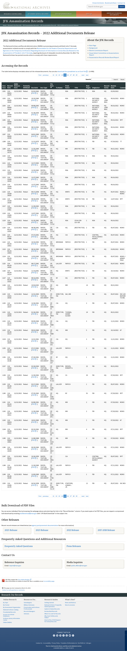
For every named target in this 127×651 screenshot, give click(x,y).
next (83, 75)
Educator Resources (63, 14)
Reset (122, 79)
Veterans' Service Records (38, 14)
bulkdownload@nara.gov (28, 513)
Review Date (113, 87)
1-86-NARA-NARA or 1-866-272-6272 (63, 648)
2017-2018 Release (106, 530)
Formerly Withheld (26, 87)
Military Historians (29, 605)
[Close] (124, 632)
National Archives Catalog (10, 610)
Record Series (106, 87)
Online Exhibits (7, 622)
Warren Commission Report (98, 50)
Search (122, 6)
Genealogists (28, 602)
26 (68, 75)
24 (62, 75)
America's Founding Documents (114, 14)
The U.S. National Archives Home (26, 5)
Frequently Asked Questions (19, 546)
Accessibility (47, 643)
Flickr (73, 635)
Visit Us (89, 14)
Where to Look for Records (52, 614)
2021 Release (73, 530)
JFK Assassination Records (31, 25)
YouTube (66, 635)
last (87, 75)
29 (76, 75)
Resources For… (30, 600)
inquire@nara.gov (15, 566)
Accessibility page (48, 581)
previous (46, 75)
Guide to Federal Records (52, 609)
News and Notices (70, 602)
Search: (88, 79)
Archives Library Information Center (11, 619)
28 (73, 75)
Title (76, 88)
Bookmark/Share (111, 3)
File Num (52, 85)
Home (4, 25)
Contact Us (121, 3)
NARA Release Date (17, 86)
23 (59, 75)
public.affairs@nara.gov (79, 566)
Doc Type (43, 88)
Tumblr (63, 635)
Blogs (70, 635)
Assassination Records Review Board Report (104, 57)
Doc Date (34, 88)
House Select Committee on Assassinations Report (104, 54)
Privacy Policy (56, 643)
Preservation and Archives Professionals (31, 608)
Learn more (109, 647)
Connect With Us (63, 632)
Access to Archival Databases (8, 615)
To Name (59, 88)
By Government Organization (11, 607)
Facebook (54, 635)
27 (71, 75)
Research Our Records (13, 14)
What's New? (70, 600)
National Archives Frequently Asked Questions (53, 605)
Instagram (60, 635)
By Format (6, 605)
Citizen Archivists (98, 3)
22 (56, 75)
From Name (67, 87)
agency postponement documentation (45, 525)
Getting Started (49, 602)
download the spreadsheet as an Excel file (72, 71)
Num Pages (88, 87)
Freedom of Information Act (69, 643)
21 (53, 75)
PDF (33, 93)
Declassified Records (50, 611)
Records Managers (29, 611)
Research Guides (51, 600)
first (39, 75)
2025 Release (11, 530)
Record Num (10, 87)
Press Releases (74, 546)
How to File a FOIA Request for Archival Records (52, 620)
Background (93, 48)
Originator (96, 88)
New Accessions (70, 605)
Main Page (92, 45)
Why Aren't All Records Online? (51, 616)
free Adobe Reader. (24, 579)
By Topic (5, 602)
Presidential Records (9, 612)
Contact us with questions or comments (13, 590)
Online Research (9, 600)
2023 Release (42, 530)
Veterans (26, 614)
